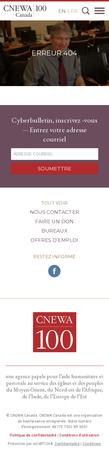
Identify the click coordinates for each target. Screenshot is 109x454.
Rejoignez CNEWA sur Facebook (54, 271)
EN (62, 11)
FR (74, 11)
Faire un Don (54, 221)
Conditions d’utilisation (79, 435)
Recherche (85, 10)
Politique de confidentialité (33, 435)
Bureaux (54, 231)
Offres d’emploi (54, 240)
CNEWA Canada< (25, 11)
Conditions (92, 444)
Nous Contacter (54, 212)
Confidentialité (67, 444)
